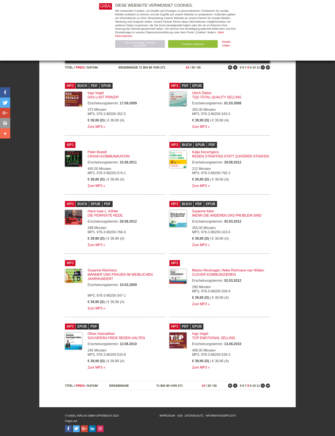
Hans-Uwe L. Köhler (103, 211)
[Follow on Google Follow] (84, 428)
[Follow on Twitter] (76, 428)
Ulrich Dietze (202, 93)
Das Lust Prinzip (103, 97)
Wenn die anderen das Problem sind (227, 215)
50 (199, 67)
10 (187, 67)
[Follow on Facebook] (68, 428)
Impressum (167, 415)
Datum (92, 67)
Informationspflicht (221, 415)
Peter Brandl (97, 152)
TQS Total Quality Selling (216, 97)
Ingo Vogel (96, 93)
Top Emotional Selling (213, 338)
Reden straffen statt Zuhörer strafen (230, 156)
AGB (179, 415)
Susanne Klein (203, 211)
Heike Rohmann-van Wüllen (243, 270)
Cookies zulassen (193, 44)
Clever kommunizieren (214, 274)
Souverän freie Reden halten (116, 338)
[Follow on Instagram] (100, 428)
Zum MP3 (95, 126)
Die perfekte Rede (105, 215)
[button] (5, 92)
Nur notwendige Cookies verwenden (140, 44)
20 (193, 67)
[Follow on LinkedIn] (92, 428)
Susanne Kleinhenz (102, 270)
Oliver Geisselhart (101, 333)
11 (258, 67)
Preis (80, 67)
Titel (69, 67)
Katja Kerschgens (205, 152)
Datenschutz (194, 415)
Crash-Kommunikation (109, 156)
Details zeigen (226, 43)
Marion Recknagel (206, 270)
